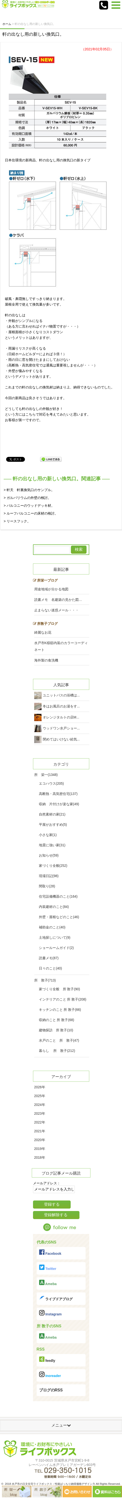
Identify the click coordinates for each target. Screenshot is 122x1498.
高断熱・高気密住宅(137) (58, 794)
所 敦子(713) (45, 980)
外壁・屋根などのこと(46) (59, 917)
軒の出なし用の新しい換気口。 (33, 34)
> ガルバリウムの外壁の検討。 (27, 498)
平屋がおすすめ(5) (53, 824)
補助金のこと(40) (52, 927)
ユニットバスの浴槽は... (61, 695)
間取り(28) (47, 886)
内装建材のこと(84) (54, 907)
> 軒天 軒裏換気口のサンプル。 (29, 490)
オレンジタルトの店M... (61, 717)
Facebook (50, 1252)
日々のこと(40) (50, 968)
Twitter (47, 1268)
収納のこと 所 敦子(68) (56, 1020)
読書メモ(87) (49, 958)
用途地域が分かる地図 (51, 589)
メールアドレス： (46, 1183)
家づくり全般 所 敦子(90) (59, 989)
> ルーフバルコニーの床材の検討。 (31, 513)
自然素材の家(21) (52, 814)
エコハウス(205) (51, 783)
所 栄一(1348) (46, 775)
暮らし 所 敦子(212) (57, 1051)
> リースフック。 (17, 521)
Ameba (48, 1283)
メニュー (61, 1425)
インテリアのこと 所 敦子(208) (62, 999)
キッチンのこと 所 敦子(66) (60, 1010)
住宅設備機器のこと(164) (58, 896)
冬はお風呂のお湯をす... (61, 706)
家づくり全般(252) (53, 866)
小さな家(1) (48, 835)
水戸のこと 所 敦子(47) (59, 1040)
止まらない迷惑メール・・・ (56, 610)
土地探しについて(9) (54, 937)
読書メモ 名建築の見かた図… (58, 600)
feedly (47, 1359)
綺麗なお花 (42, 632)
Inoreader (50, 1375)
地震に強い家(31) (52, 845)
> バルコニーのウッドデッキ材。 (29, 505)
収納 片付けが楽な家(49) (59, 804)
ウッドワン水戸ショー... (61, 728)
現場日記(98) (49, 876)
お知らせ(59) (49, 855)
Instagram (50, 1313)
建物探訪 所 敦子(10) (56, 1030)
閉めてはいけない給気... (61, 739)
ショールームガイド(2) (56, 948)
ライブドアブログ (56, 1298)
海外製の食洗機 (46, 660)
